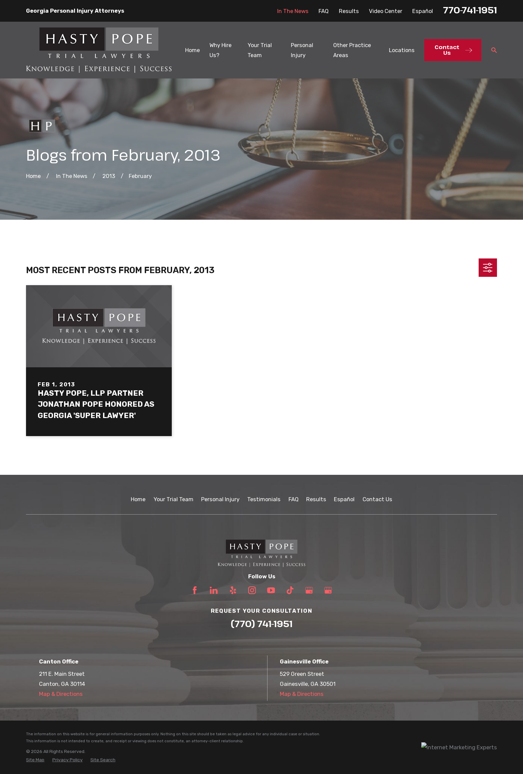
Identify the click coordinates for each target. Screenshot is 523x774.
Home (138, 499)
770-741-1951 (470, 10)
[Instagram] (252, 590)
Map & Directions (61, 694)
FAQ (324, 11)
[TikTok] (290, 590)
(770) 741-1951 (262, 623)
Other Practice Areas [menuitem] (352, 50)
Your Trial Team (173, 499)
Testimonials (264, 499)
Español (422, 11)
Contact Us (377, 499)
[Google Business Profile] (309, 590)
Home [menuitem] (192, 50)
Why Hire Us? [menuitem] (220, 50)
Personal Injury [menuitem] (302, 50)
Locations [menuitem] (402, 50)
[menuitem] (35, 760)
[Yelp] (233, 590)
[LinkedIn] (213, 590)
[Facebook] (194, 590)
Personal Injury (220, 499)
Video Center (385, 11)
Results (349, 11)
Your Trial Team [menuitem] (259, 50)
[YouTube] (271, 590)
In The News (293, 11)
